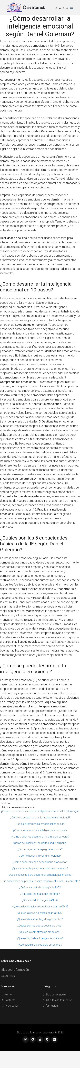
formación (50, 1005)
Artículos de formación (57, 1000)
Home (6, 994)
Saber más (8, 975)
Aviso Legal (9, 1005)
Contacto (8, 1000)
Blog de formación (54, 994)
